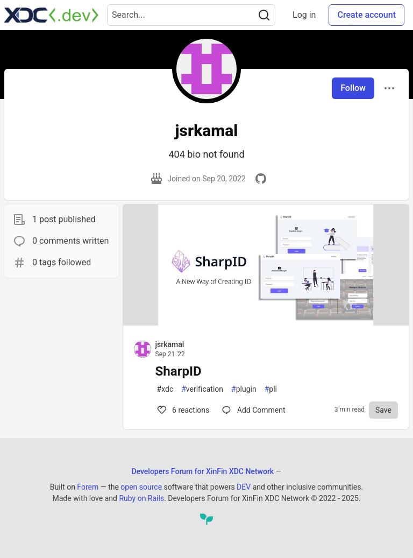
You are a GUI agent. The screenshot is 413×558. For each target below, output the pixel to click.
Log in (304, 15)
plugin (244, 389)
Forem (87, 487)
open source (141, 487)
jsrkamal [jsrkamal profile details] (169, 344)
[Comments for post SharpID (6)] (253, 410)
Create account (366, 15)
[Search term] (191, 15)
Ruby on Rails (141, 498)
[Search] (264, 15)
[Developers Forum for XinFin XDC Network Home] (51, 15)
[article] (266, 322)
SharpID (178, 371)
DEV (244, 487)
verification (202, 389)
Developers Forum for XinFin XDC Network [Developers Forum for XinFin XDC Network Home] (202, 471)
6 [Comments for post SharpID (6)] (182, 410)
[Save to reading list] (383, 410)
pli (271, 389)
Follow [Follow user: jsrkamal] (353, 88)
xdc (165, 389)
